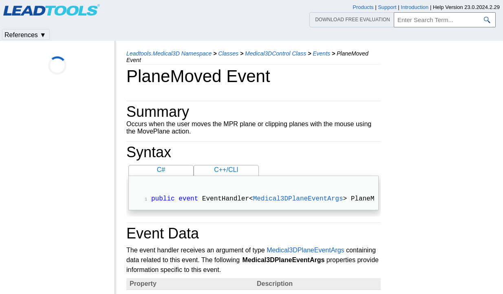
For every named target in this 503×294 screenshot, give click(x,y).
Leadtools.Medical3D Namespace (169, 53)
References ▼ (25, 34)
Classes (228, 53)
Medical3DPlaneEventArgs (298, 199)
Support (387, 7)
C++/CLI (226, 169)
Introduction (414, 7)
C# (161, 169)
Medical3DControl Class (275, 53)
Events (321, 53)
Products (363, 7)
